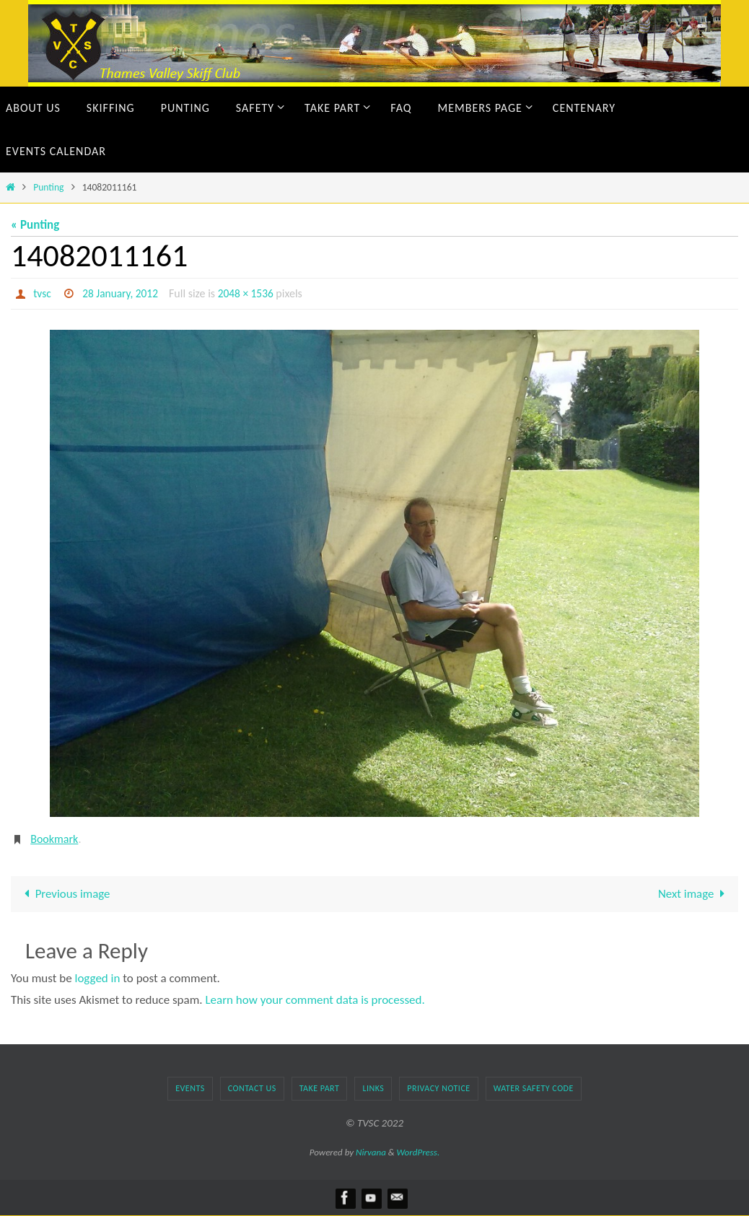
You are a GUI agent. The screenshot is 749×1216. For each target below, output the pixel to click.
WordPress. (418, 1152)
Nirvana (371, 1152)
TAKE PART (319, 1088)
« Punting (35, 224)
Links (373, 1088)
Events (190, 1088)
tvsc (42, 293)
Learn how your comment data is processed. (314, 1000)
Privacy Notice (438, 1088)
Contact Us (252, 1088)
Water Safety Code (534, 1088)
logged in (98, 978)
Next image (694, 893)
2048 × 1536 (250, 293)
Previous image (64, 893)
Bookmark (54, 839)
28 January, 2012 (122, 293)
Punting (48, 187)
